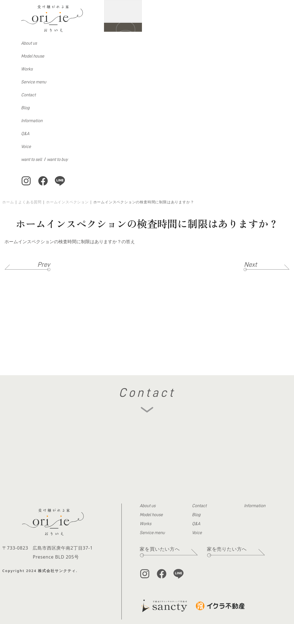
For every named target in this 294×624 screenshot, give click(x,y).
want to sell (31, 159)
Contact (28, 95)
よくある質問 (30, 201)
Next (250, 264)
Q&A (25, 133)
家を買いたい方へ (160, 549)
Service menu (33, 82)
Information (31, 121)
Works (27, 69)
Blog (25, 108)
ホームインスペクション (67, 201)
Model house (32, 56)
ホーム (8, 201)
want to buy (57, 159)
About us (29, 43)
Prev (43, 264)
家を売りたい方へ (227, 549)
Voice (26, 146)
